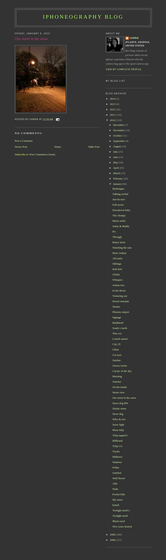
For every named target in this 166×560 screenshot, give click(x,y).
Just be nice (118, 199)
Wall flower (118, 478)
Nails (115, 488)
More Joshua (119, 253)
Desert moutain (120, 301)
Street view (118, 392)
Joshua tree (118, 285)
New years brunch (122, 526)
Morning (117, 376)
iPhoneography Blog (83, 17)
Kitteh (115, 505)
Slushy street (119, 408)
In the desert (119, 290)
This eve (117, 333)
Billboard (117, 440)
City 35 (116, 344)
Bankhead (117, 322)
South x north (119, 328)
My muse (117, 499)
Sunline (116, 360)
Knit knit (117, 269)
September (119, 141)
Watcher (116, 381)
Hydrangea (118, 188)
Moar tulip (118, 429)
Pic (114, 231)
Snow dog (117, 413)
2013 (113, 104)
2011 (113, 114)
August (117, 146)
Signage (116, 317)
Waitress (117, 462)
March (117, 173)
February (118, 178)
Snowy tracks (119, 365)
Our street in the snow (124, 397)
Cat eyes (117, 354)
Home (57, 146)
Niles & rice (119, 419)
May (116, 162)
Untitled (116, 472)
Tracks (116, 451)
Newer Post (21, 146)
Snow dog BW (120, 403)
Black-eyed (118, 521)
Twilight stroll (120, 515)
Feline (115, 467)
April (116, 167)
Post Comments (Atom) (42, 154)
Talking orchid (120, 194)
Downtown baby (121, 210)
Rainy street (118, 242)
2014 (113, 98)
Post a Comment (24, 140)
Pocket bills (118, 494)
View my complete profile (124, 69)
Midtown (117, 456)
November (119, 130)
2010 (113, 120)
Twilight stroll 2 (121, 510)
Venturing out (119, 295)
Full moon (118, 204)
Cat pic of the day (121, 371)
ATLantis (117, 258)
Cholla (116, 274)
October (117, 135)
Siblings (116, 263)
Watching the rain (121, 247)
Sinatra (116, 306)
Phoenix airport (120, 312)
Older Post (93, 146)
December (119, 124)
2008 (113, 539)
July (115, 151)
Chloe (115, 349)
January (117, 183)
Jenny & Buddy (120, 226)
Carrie (134, 38)
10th (114, 483)
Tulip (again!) (119, 435)
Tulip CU (117, 446)
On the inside (119, 387)
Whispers (117, 279)
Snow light (118, 424)
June (116, 157)
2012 (113, 109)
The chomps (119, 215)
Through (117, 236)
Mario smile (118, 220)
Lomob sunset (120, 338)
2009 (113, 534)
